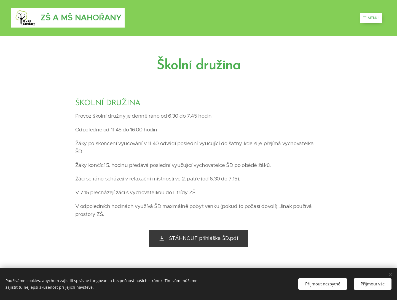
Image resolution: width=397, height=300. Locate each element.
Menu (371, 17)
